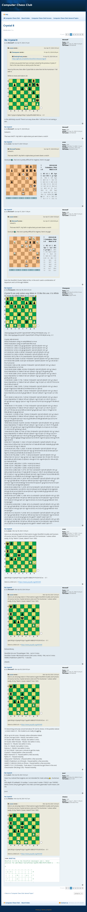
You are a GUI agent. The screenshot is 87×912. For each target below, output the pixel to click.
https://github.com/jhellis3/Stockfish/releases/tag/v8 (29, 59)
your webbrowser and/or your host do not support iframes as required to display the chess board (32, 184)
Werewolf (13, 149)
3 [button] (73, 34)
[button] (66, 34)
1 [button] (68, 34)
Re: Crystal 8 (10, 40)
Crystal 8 (8, 25)
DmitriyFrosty (18, 56)
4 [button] (75, 34)
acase (11, 48)
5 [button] (77, 34)
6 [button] (80, 34)
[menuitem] (5, 14)
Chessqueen (15, 52)
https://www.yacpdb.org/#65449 (29, 582)
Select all (12, 858)
